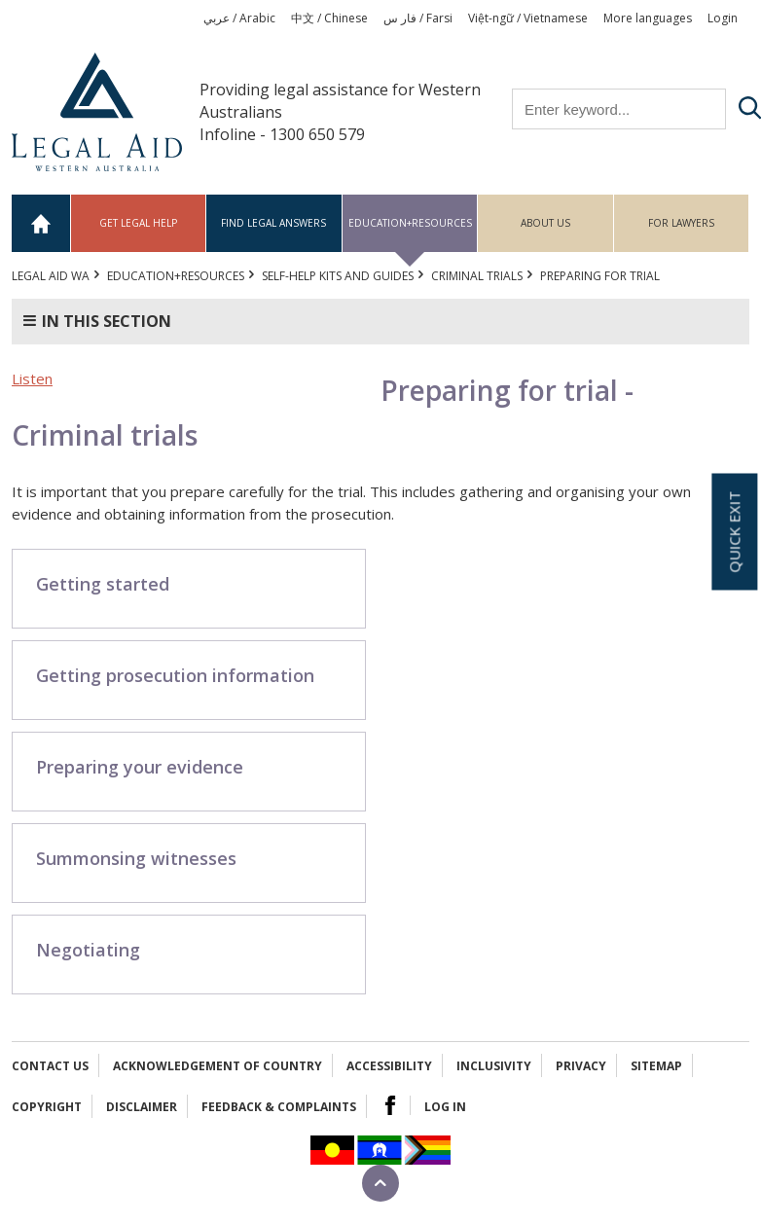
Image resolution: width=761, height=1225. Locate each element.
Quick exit (733, 531)
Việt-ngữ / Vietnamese (528, 18)
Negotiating (88, 949)
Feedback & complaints (278, 1107)
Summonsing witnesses (136, 858)
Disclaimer (141, 1107)
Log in (445, 1107)
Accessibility (389, 1066)
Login (722, 18)
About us (545, 223)
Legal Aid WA (51, 276)
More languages (647, 18)
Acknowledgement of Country (217, 1066)
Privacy (581, 1066)
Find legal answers (273, 223)
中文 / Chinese (329, 18)
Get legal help (138, 223)
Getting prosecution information (175, 675)
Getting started (102, 583)
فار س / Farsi (418, 18)
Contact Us (50, 1066)
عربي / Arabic (239, 18)
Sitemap (656, 1066)
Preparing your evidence (139, 766)
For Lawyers (681, 223)
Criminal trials (477, 276)
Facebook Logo (390, 1105)
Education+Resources (410, 223)
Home (41, 223)
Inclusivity (493, 1066)
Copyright (47, 1107)
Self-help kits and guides (338, 276)
